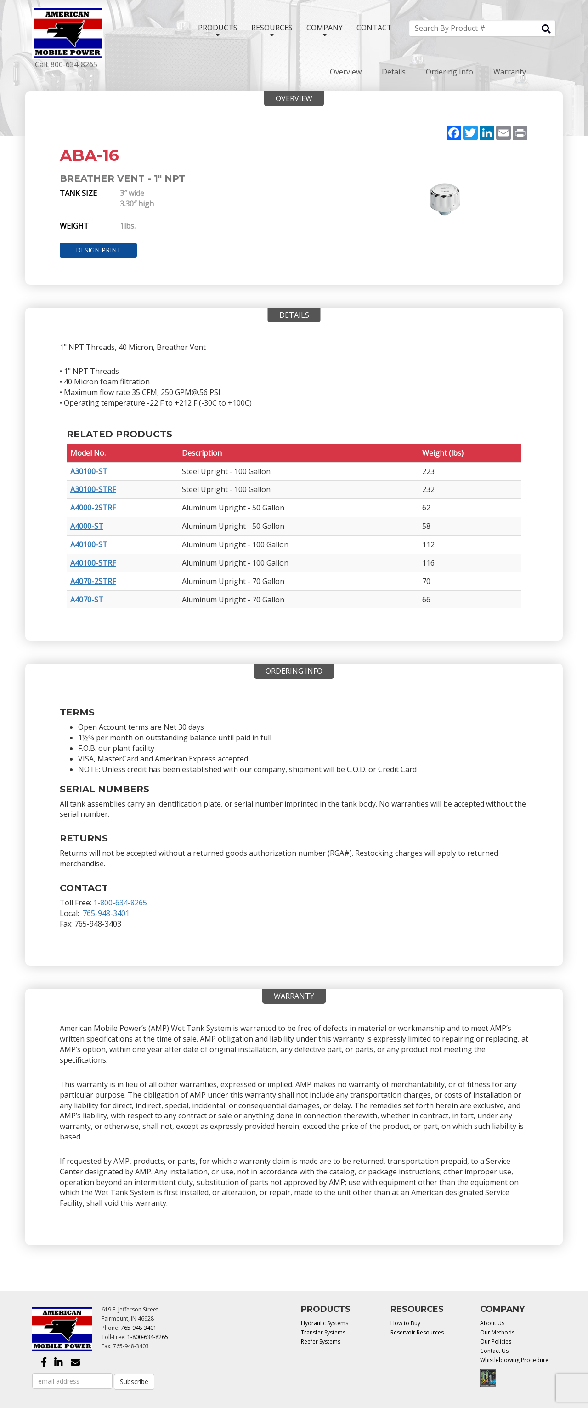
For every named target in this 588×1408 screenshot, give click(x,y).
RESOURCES (272, 29)
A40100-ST (88, 544)
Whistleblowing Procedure (514, 1360)
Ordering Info (449, 72)
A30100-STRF (93, 489)
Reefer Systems (320, 1341)
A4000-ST (86, 526)
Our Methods (497, 1332)
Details (394, 72)
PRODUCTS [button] (217, 29)
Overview (346, 72)
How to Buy (405, 1323)
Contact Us (494, 1351)
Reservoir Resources (417, 1332)
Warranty (509, 72)
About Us (492, 1323)
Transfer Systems (323, 1332)
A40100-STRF (93, 563)
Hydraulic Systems (324, 1323)
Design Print (98, 250)
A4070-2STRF (93, 581)
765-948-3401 (106, 913)
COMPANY (324, 29)
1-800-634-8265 (120, 903)
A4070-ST (86, 600)
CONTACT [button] (374, 28)
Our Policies (495, 1341)
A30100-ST (88, 471)
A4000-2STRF (93, 508)
